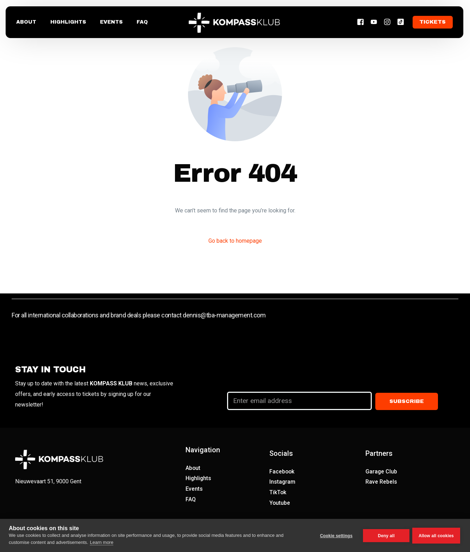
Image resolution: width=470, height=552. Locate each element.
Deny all (385, 535)
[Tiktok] (401, 22)
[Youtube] (374, 22)
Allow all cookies (436, 535)
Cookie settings (335, 535)
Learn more (101, 542)
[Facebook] (361, 22)
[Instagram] (388, 22)
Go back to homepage (235, 240)
